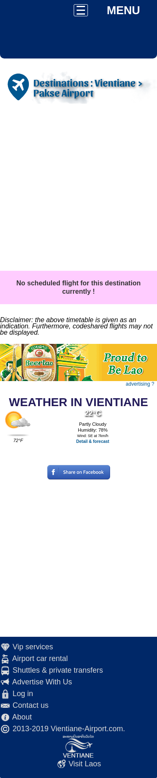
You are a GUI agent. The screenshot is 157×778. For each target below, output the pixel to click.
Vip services (33, 647)
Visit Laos (85, 764)
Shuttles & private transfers (58, 670)
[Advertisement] (78, 188)
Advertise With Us (42, 682)
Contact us (31, 705)
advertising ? (140, 384)
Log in (23, 693)
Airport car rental (40, 658)
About (22, 717)
